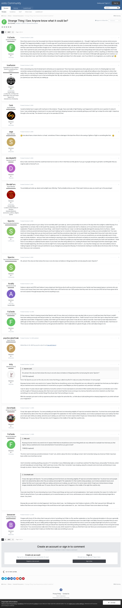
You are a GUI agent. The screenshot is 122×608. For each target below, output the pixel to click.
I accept (111, 602)
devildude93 (11, 158)
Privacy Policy (57, 593)
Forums (4, 12)
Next (9, 32)
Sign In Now (89, 561)
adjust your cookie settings (76, 603)
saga (11, 132)
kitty (11, 364)
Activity (16, 8)
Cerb (11, 105)
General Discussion (32, 23)
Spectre (11, 221)
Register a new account (33, 561)
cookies (35, 603)
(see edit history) (51, 345)
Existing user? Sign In (103, 3)
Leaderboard (38, 12)
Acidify (11, 284)
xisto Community (11, 3)
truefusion (11, 65)
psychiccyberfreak (11, 338)
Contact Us (66, 593)
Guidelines (12, 12)
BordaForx (11, 184)
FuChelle (12, 23)
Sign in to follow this (102, 20)
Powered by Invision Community (61, 597)
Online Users (28, 12)
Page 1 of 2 (19, 32)
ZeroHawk (11, 408)
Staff (20, 12)
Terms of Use (5, 603)
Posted (26, 37)
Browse (6, 8)
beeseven (11, 515)
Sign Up (116, 3)
